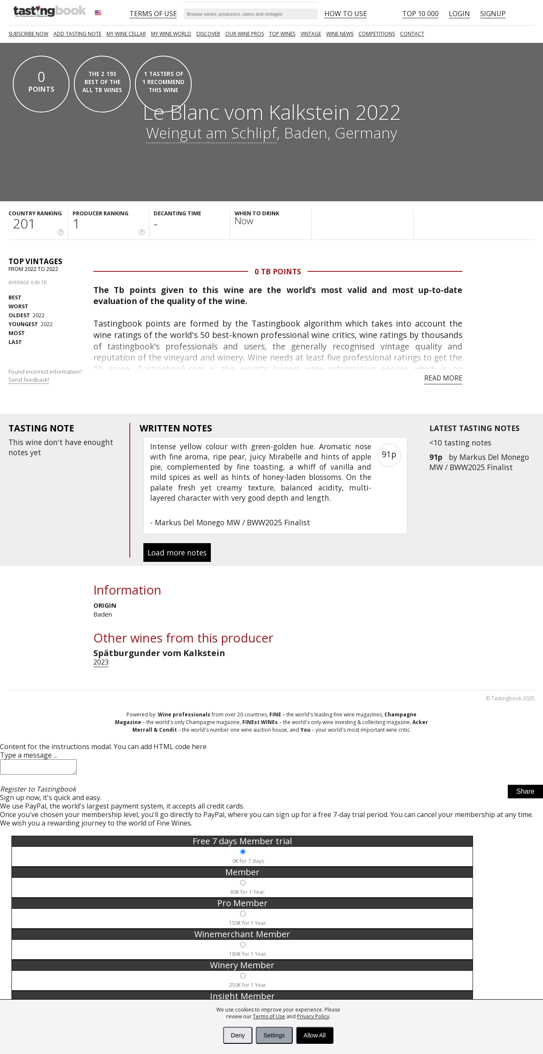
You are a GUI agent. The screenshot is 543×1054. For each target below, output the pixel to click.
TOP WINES (282, 33)
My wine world (171, 33)
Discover (208, 33)
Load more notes (177, 552)
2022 (26, 315)
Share (525, 794)
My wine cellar (126, 33)
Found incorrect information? (46, 375)
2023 (101, 662)
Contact (412, 33)
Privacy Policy (313, 1016)
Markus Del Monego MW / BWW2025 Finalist (479, 462)
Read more (443, 378)
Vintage (310, 33)
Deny (238, 1035)
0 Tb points (278, 271)
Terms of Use (269, 1016)
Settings (274, 1035)
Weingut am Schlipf (211, 132)
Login (459, 13)
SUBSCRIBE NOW (28, 33)
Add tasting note (77, 33)
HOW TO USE (346, 13)
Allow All (315, 1035)
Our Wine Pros (244, 33)
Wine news (339, 33)
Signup (493, 13)
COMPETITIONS (376, 33)
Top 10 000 (420, 13)
